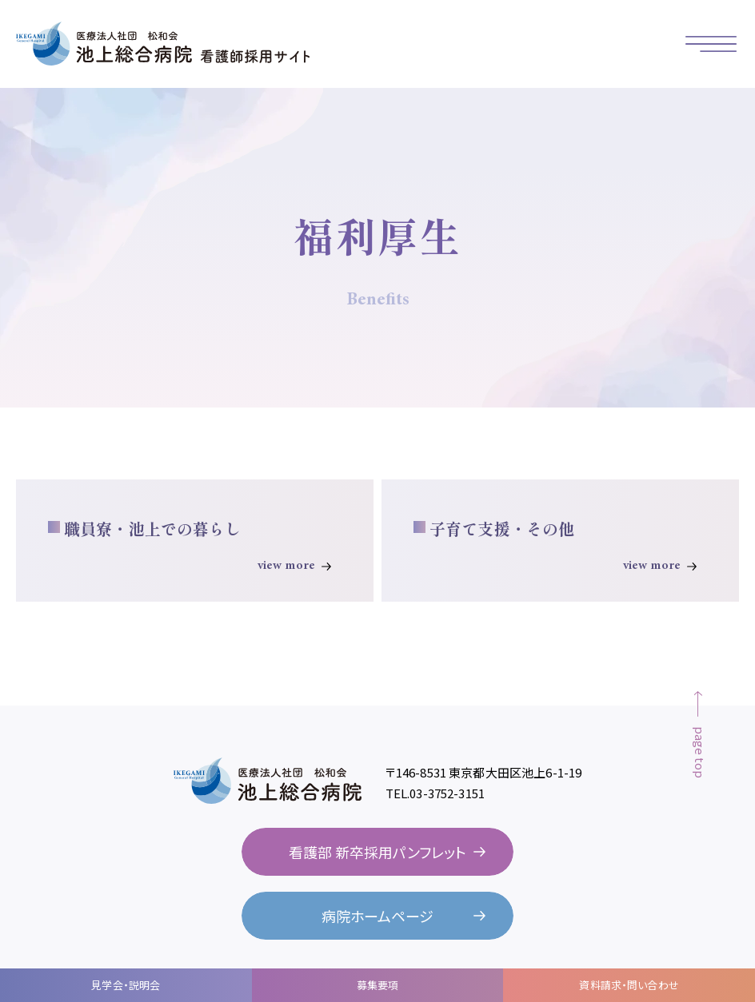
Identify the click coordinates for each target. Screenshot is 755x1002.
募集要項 (378, 984)
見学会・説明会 (125, 984)
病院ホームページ (377, 915)
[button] (711, 44)
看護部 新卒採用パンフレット (377, 851)
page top (700, 752)
